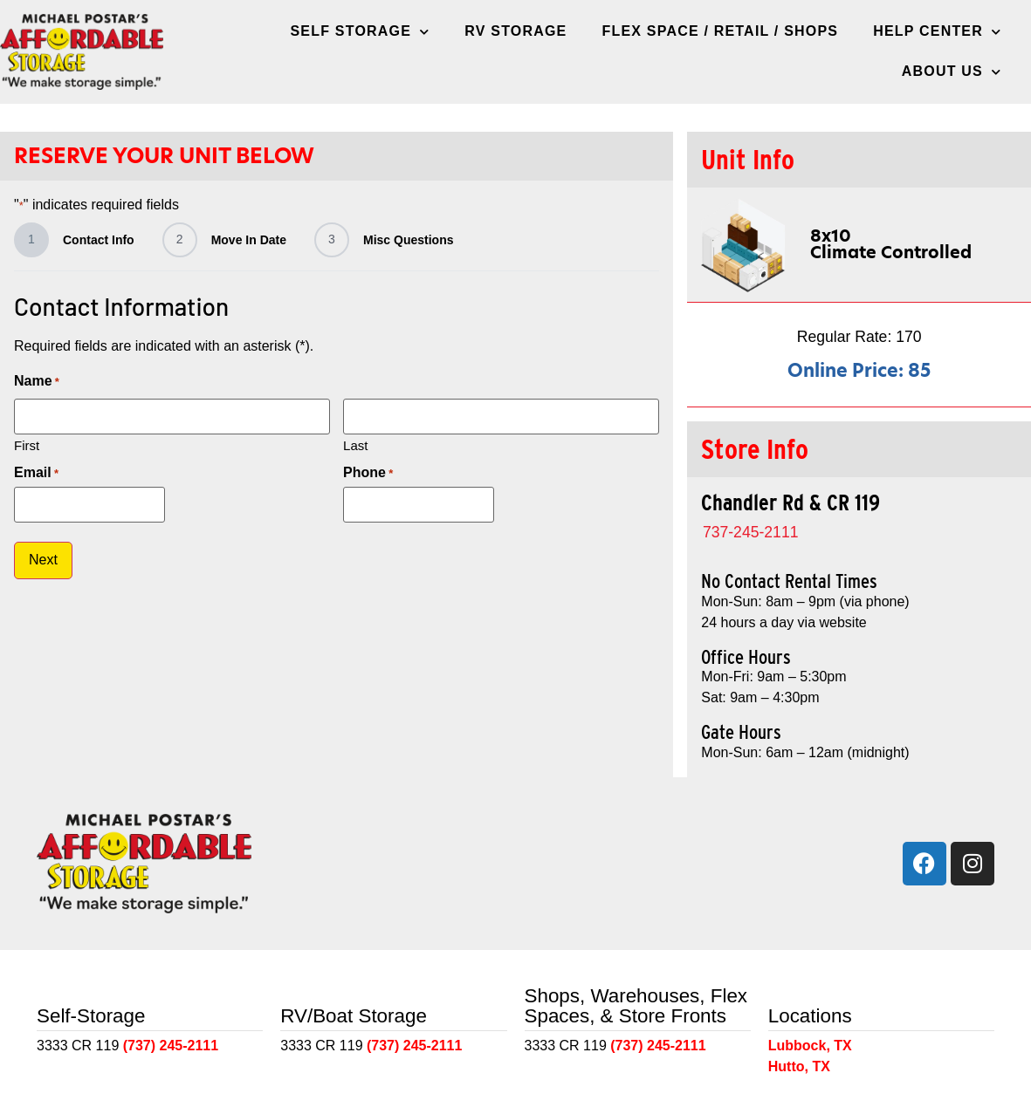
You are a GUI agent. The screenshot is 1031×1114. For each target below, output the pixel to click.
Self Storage (360, 31)
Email (36, 473)
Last (355, 444)
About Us (951, 71)
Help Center (937, 31)
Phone (368, 473)
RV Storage (515, 31)
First (26, 444)
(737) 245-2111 (170, 1045)
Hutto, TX (799, 1066)
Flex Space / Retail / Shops (720, 31)
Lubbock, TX (810, 1045)
